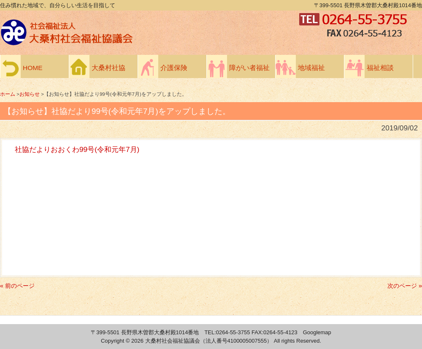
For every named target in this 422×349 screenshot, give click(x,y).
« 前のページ (17, 285)
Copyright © (116, 341)
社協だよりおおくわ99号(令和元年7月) (77, 149)
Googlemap (317, 332)
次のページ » (404, 285)
